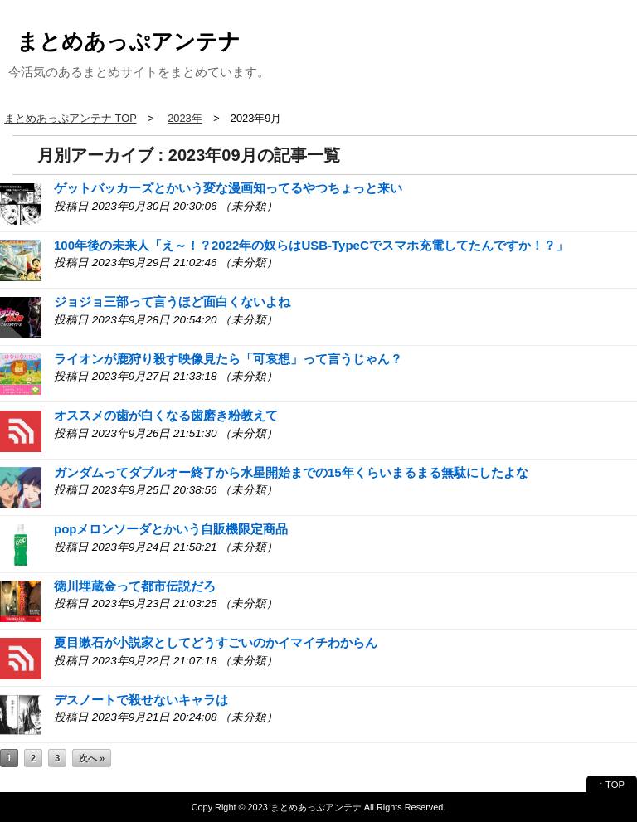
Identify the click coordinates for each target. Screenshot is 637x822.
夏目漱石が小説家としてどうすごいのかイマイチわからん (215, 642)
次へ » (92, 758)
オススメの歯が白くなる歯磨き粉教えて (166, 415)
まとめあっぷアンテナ (129, 41)
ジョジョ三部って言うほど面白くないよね (172, 301)
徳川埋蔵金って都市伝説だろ (135, 586)
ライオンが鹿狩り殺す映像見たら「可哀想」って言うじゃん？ (228, 359)
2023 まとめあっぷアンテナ (305, 807)
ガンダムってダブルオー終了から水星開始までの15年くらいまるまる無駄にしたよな (291, 472)
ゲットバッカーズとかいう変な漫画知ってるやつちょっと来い (228, 188)
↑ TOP (612, 785)
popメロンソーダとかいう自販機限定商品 (171, 529)
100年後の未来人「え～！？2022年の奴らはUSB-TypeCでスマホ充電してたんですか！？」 (311, 245)
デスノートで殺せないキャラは (141, 700)
